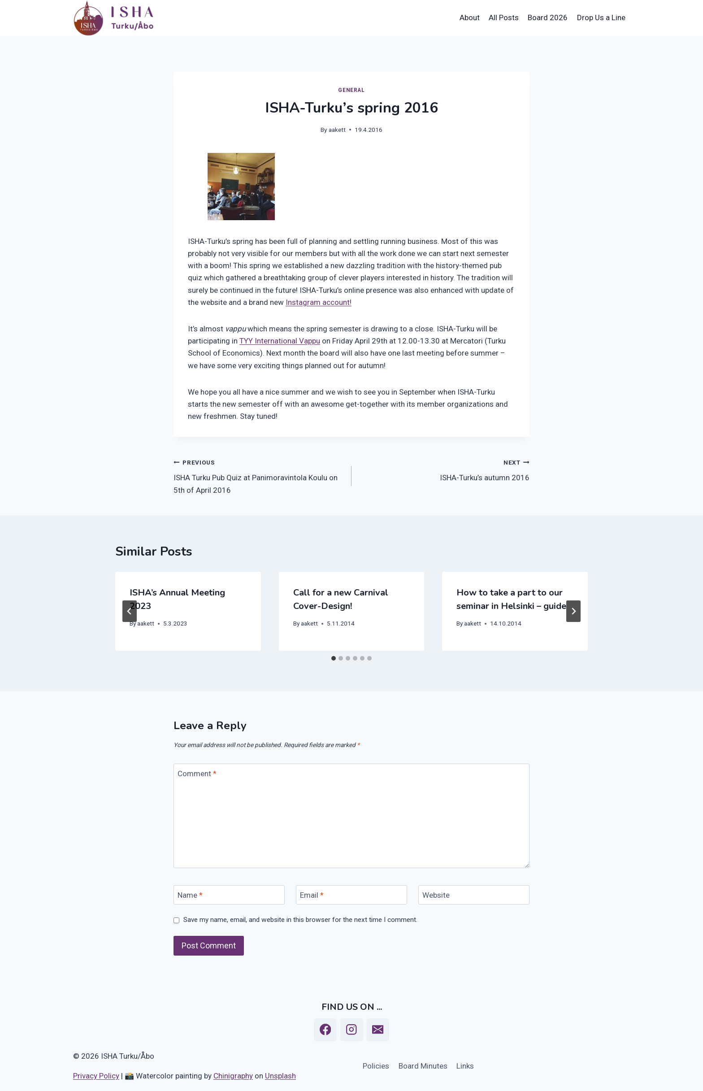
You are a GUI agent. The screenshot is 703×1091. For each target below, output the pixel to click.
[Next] (573, 611)
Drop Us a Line (601, 17)
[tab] (333, 658)
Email (312, 895)
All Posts (504, 17)
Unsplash (280, 1075)
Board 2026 (548, 17)
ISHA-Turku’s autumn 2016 (444, 469)
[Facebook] (325, 1029)
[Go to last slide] (129, 611)
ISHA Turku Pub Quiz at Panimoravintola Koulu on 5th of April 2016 (259, 475)
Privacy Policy (96, 1075)
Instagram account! (319, 302)
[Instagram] (351, 1029)
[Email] (351, 894)
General (351, 90)
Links (465, 1065)
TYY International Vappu (279, 340)
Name (190, 895)
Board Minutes (423, 1065)
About (470, 17)
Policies (376, 1065)
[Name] (229, 894)
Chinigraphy (233, 1075)
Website (436, 895)
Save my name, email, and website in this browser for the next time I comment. (300, 920)
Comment (197, 773)
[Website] (473, 894)
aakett (337, 129)
